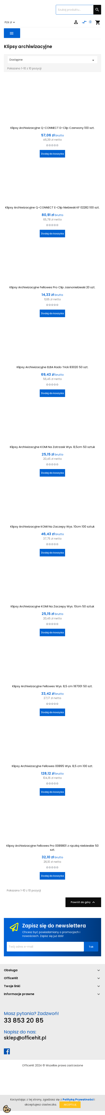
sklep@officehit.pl (25, 1038)
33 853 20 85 (24, 1020)
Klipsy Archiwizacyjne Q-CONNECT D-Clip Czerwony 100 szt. (52, 128)
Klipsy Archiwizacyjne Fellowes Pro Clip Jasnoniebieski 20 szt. (52, 287)
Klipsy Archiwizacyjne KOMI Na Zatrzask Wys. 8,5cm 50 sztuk (52, 447)
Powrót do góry (83, 902)
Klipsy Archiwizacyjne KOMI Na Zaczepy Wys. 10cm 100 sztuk (52, 526)
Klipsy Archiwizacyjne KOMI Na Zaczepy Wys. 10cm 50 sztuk (52, 606)
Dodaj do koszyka (52, 154)
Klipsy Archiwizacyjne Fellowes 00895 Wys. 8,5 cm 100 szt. (52, 766)
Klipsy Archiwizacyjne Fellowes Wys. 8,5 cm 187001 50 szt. (52, 686)
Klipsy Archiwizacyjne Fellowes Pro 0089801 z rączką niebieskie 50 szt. (52, 848)
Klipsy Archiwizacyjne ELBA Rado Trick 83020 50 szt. (52, 367)
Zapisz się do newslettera (54, 925)
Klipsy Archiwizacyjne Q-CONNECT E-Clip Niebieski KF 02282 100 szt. (52, 207)
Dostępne (52, 60)
